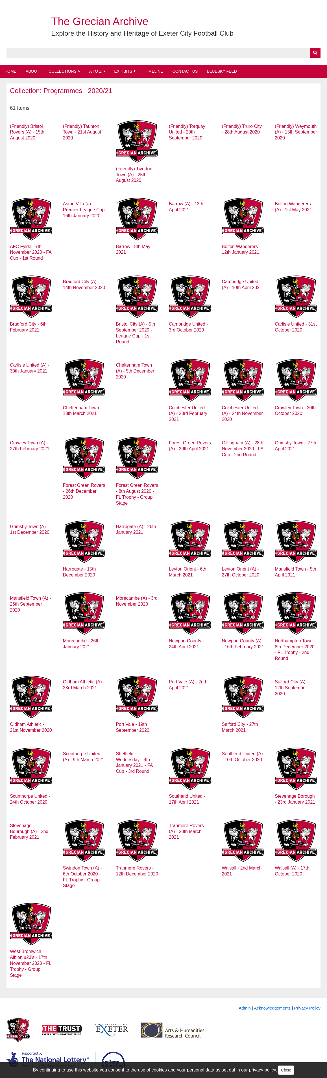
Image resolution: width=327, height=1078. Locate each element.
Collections (63, 71)
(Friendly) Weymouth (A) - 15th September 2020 (296, 132)
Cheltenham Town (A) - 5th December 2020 (135, 371)
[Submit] (315, 53)
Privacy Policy (307, 1008)
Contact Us (185, 71)
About (32, 71)
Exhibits (123, 71)
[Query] (163, 53)
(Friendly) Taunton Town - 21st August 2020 (82, 132)
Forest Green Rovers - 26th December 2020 (84, 491)
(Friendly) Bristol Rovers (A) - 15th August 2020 (27, 132)
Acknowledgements (272, 1008)
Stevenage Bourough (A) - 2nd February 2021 (29, 831)
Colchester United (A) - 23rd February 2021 (188, 413)
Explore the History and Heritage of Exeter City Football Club (142, 33)
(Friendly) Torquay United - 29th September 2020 (187, 132)
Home (10, 71)
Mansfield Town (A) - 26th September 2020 (30, 604)
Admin (245, 1008)
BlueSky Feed (222, 71)
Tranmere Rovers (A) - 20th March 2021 (186, 831)
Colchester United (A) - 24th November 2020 (242, 413)
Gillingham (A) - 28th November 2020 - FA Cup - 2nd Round (242, 448)
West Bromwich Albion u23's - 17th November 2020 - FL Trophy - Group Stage (30, 963)
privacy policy (262, 1070)
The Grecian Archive (99, 21)
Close (286, 1070)
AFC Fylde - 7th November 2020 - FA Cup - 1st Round (30, 252)
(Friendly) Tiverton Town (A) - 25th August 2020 (134, 174)
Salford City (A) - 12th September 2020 (291, 687)
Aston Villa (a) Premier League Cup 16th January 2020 (84, 209)
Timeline (154, 71)
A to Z (95, 71)
